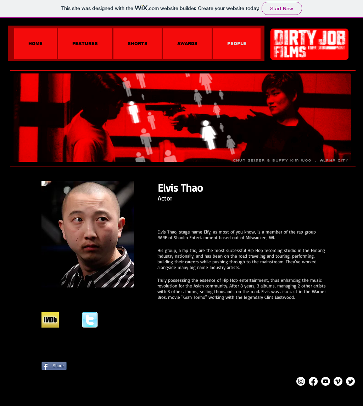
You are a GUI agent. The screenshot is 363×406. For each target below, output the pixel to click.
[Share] (54, 366)
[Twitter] (350, 381)
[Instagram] (300, 381)
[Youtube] (325, 381)
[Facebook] (313, 381)
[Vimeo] (338, 381)
